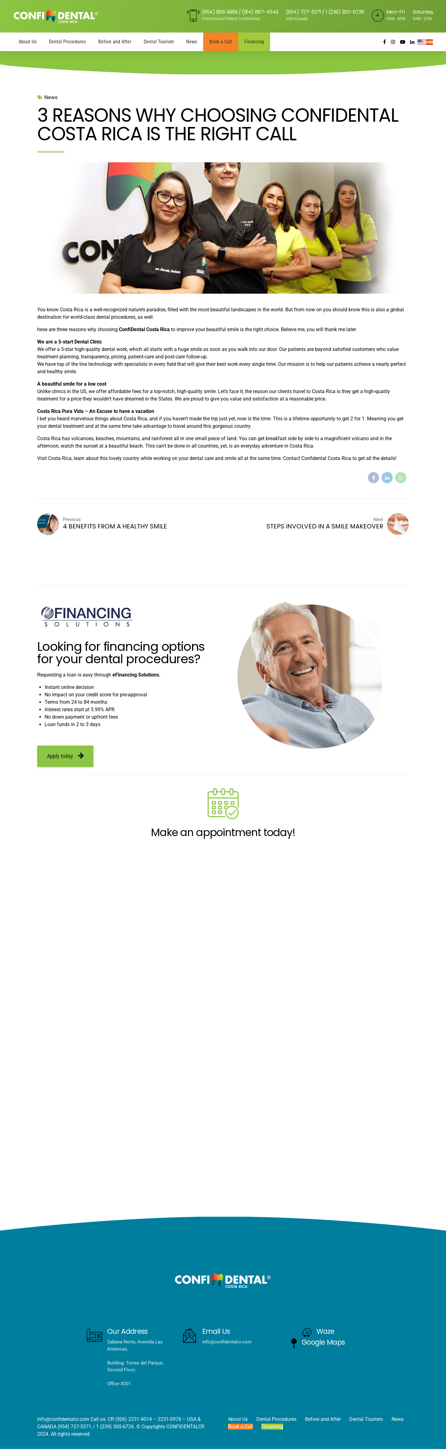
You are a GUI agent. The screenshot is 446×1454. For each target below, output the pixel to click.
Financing (254, 42)
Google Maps (323, 1342)
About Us (28, 42)
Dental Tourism (159, 42)
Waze (325, 1331)
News (191, 42)
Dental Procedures (67, 42)
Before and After (114, 42)
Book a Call (220, 42)
